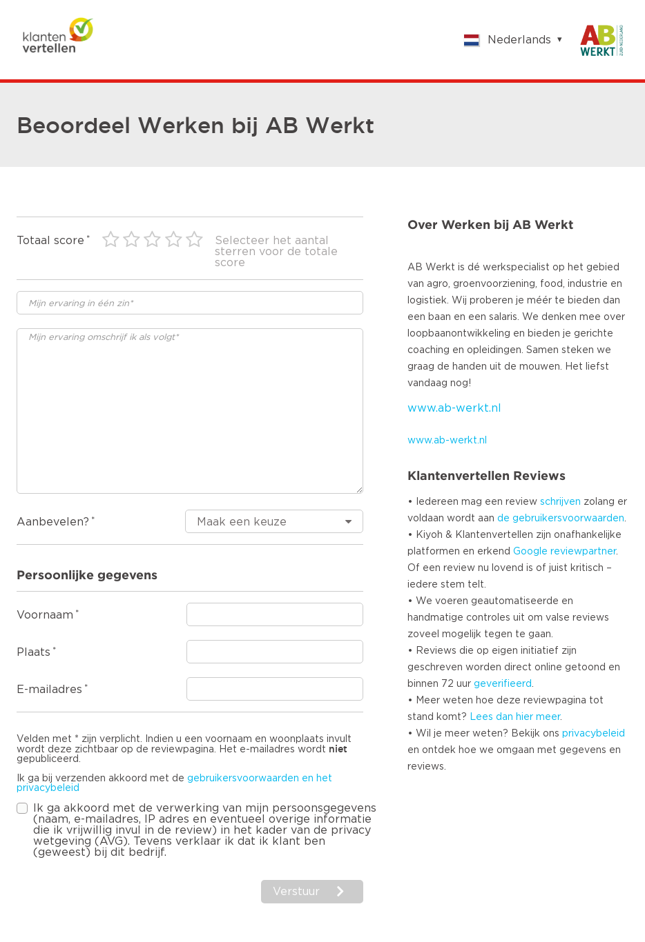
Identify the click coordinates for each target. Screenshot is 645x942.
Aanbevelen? (53, 522)
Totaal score (50, 240)
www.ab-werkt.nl (454, 408)
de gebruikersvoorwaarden (560, 518)
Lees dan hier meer (515, 717)
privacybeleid (593, 734)
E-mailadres (49, 689)
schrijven (560, 502)
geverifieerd (503, 684)
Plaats (33, 652)
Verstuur (296, 891)
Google (530, 552)
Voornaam (45, 615)
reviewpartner (583, 552)
